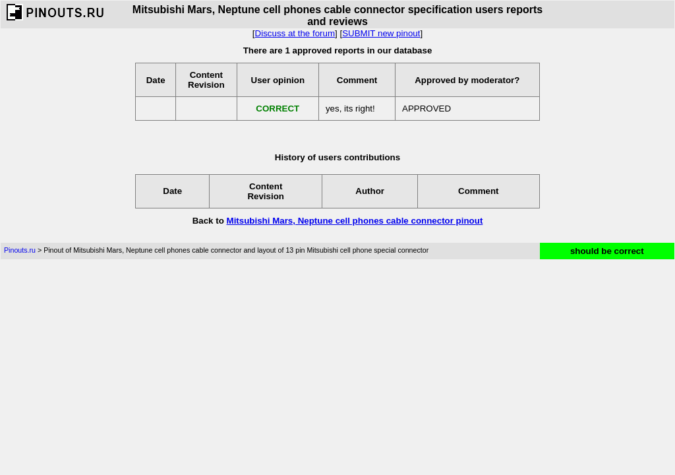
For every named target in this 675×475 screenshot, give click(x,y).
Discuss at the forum (295, 33)
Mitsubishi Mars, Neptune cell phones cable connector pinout (355, 221)
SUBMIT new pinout (381, 33)
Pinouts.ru (20, 250)
